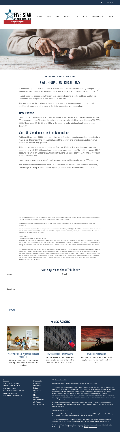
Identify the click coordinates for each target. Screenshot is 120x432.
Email (64, 274)
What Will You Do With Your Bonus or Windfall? (23, 355)
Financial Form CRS (60, 380)
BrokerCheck (93, 383)
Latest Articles (38, 400)
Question (11, 289)
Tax (34, 393)
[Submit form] (13, 310)
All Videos (37, 402)
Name (9, 274)
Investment (37, 386)
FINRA (87, 415)
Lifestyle (36, 397)
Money (35, 395)
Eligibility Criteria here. (90, 427)
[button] (49, 16)
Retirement (37, 383)
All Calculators (38, 404)
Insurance (37, 390)
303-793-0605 (107, 2)
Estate (35, 388)
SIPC (92, 415)
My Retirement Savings (96, 353)
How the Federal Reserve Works (60, 353)
